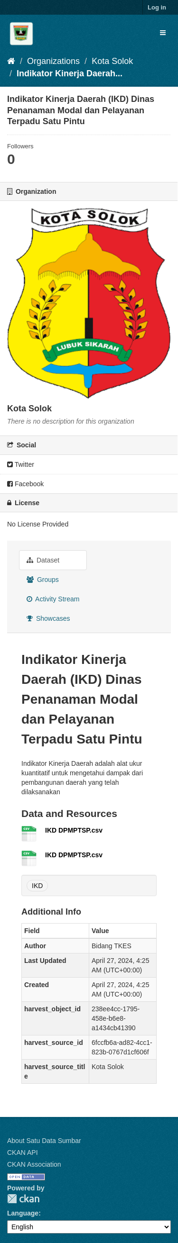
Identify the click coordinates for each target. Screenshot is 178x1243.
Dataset (43, 560)
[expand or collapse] (163, 32)
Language (22, 1213)
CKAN (23, 1199)
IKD (37, 885)
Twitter (20, 464)
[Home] (11, 61)
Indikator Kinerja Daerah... (69, 73)
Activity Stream (53, 599)
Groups (43, 579)
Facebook (25, 484)
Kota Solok (112, 61)
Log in (157, 7)
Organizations (53, 61)
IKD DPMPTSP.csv (74, 830)
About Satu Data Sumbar (44, 1140)
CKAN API (22, 1152)
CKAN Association (34, 1164)
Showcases (48, 618)
